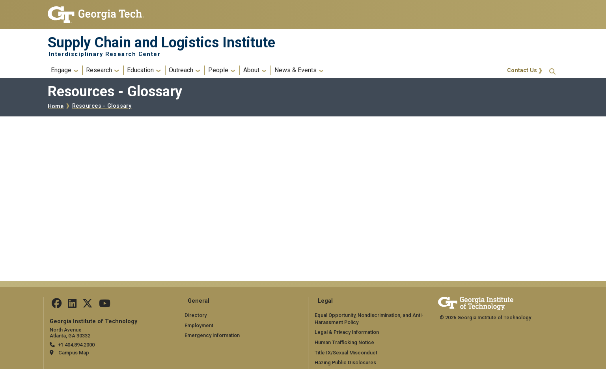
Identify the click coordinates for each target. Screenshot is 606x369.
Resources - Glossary (102, 106)
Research (99, 70)
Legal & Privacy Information (347, 332)
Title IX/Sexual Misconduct (346, 353)
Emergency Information (212, 335)
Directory (196, 315)
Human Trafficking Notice (344, 342)
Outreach (181, 70)
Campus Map (73, 353)
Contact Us (522, 70)
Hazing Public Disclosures (345, 362)
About (251, 70)
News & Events (295, 70)
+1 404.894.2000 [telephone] (76, 345)
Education (140, 70)
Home (56, 106)
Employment (199, 325)
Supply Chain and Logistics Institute (161, 43)
